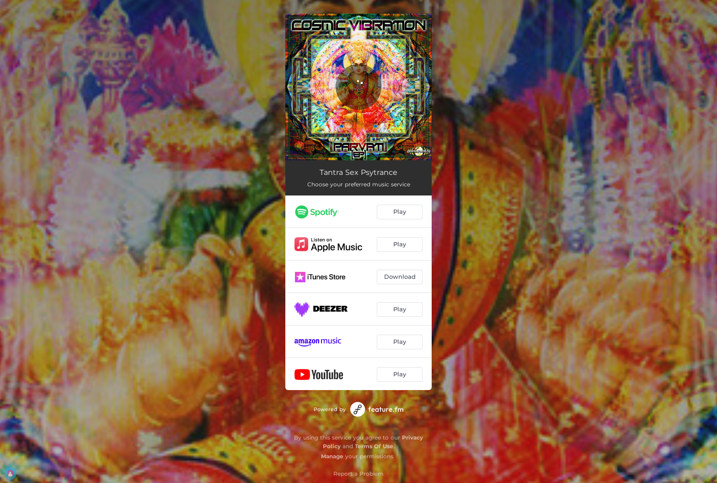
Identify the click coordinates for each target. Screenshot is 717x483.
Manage (332, 456)
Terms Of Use (374, 446)
